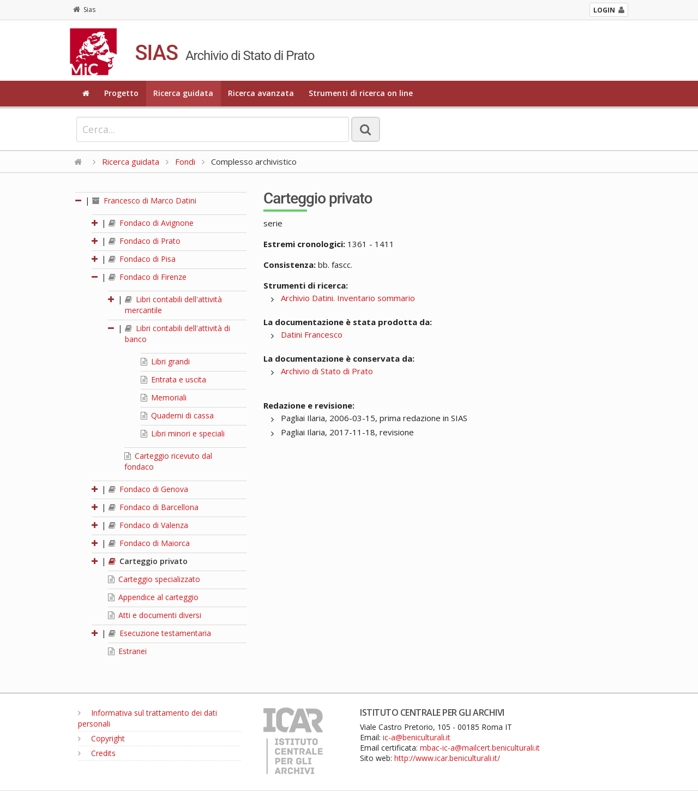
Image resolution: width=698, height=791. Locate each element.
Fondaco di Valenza (148, 525)
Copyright (101, 738)
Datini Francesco (311, 334)
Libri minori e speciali (183, 433)
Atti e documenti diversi (154, 615)
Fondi (185, 161)
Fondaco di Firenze (147, 277)
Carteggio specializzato (154, 579)
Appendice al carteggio (153, 597)
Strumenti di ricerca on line (361, 93)
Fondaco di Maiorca (149, 543)
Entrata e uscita (173, 379)
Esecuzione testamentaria (160, 633)
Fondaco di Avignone (151, 223)
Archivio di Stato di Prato (327, 370)
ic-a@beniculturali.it (416, 737)
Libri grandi (165, 361)
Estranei (127, 651)
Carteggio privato (148, 561)
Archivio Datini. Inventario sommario (348, 297)
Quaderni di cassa (177, 415)
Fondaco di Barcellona (153, 507)
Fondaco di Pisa (142, 259)
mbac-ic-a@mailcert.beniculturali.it (480, 747)
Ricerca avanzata (261, 93)
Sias (84, 9)
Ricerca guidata (183, 93)
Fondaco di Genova (148, 489)
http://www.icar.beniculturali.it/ (447, 758)
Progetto (121, 93)
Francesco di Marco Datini (144, 200)
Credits (97, 753)
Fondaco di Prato (144, 241)
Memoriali (163, 397)
